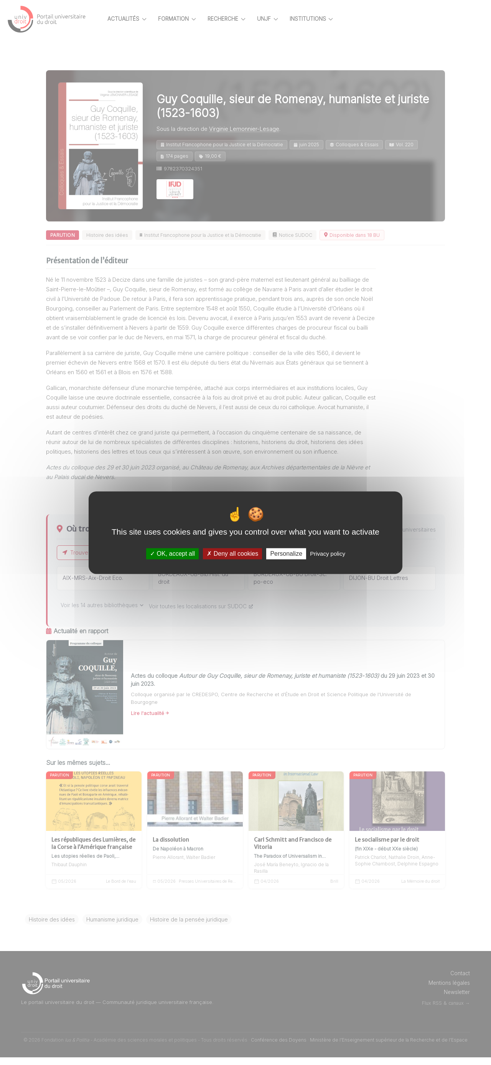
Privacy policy (327, 553)
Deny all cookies (232, 553)
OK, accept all (172, 553)
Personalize (286, 553)
